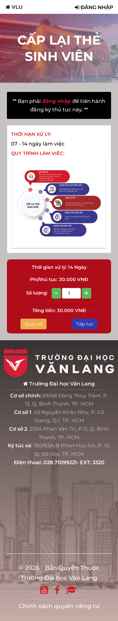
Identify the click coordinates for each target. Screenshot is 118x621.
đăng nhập (57, 101)
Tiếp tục (84, 324)
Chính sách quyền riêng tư (59, 606)
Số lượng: (59, 293)
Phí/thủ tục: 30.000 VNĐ (59, 279)
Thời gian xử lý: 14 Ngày (59, 267)
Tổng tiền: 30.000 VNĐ (59, 310)
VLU (14, 7)
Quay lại (33, 324)
